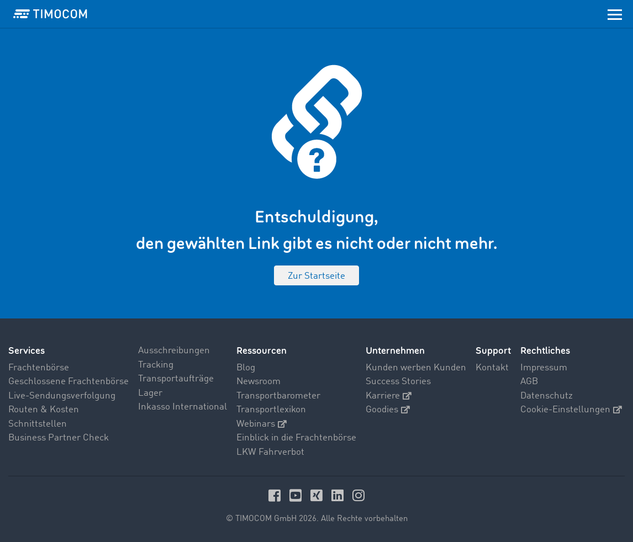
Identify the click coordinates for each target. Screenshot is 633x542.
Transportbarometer (278, 396)
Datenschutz (546, 396)
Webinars (261, 424)
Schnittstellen (37, 424)
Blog (245, 368)
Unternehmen (395, 350)
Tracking (155, 365)
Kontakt (492, 368)
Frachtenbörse (38, 368)
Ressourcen (261, 350)
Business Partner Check (58, 438)
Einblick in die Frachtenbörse (296, 438)
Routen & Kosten (43, 410)
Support (493, 350)
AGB (529, 381)
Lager (150, 393)
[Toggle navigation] (615, 14)
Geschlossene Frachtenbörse (68, 381)
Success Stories (398, 381)
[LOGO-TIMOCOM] (50, 13)
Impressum (543, 368)
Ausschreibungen (174, 350)
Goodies (388, 410)
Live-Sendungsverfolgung (61, 396)
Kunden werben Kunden (416, 368)
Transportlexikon (271, 410)
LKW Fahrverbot (270, 452)
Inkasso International (182, 407)
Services (26, 350)
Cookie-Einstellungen (571, 410)
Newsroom (258, 381)
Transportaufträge (176, 379)
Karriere (389, 396)
